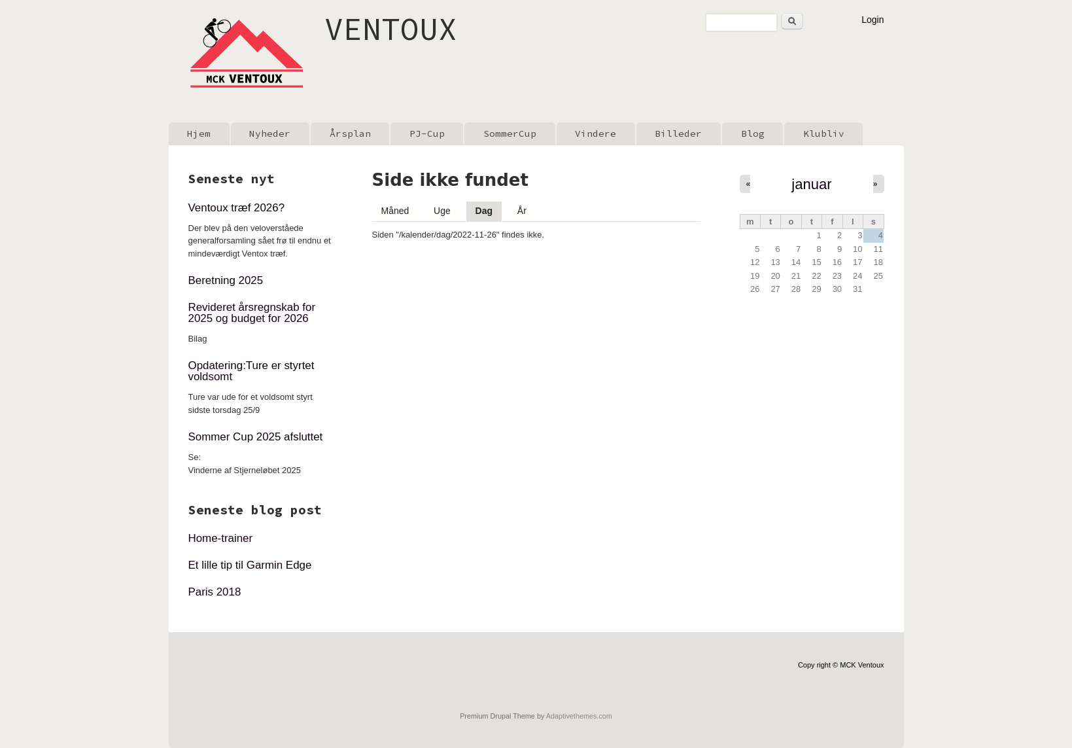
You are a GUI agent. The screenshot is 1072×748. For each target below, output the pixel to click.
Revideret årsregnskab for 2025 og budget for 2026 (252, 313)
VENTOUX (390, 28)
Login (872, 19)
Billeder (678, 133)
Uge (442, 210)
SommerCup (509, 133)
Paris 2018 (214, 592)
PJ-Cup (427, 133)
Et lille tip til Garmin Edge (250, 565)
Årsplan (350, 133)
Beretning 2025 (226, 280)
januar (811, 184)
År (522, 210)
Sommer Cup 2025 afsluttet (255, 437)
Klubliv (823, 133)
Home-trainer (220, 538)
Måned (395, 210)
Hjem (199, 133)
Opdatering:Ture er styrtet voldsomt (251, 371)
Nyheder (269, 133)
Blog (753, 133)
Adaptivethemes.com (579, 716)
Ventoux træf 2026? (236, 208)
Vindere (595, 133)
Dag (488, 209)
